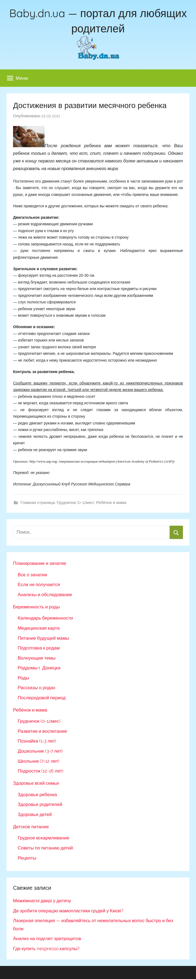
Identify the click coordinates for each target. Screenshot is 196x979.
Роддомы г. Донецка (39, 667)
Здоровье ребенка (37, 794)
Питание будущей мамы (43, 638)
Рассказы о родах (36, 687)
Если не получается (39, 584)
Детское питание (31, 826)
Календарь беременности (45, 618)
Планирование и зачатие (39, 563)
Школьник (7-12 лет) (38, 761)
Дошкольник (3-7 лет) (40, 751)
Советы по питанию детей (45, 848)
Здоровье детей (35, 814)
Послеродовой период (42, 697)
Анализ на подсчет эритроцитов (47, 938)
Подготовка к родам (39, 648)
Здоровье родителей (40, 804)
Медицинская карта (39, 628)
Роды (23, 678)
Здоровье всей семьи (36, 783)
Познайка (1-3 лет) (37, 741)
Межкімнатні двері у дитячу (42, 900)
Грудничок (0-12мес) (75, 502)
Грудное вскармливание (43, 838)
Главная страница (38, 502)
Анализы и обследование (45, 594)
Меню (17, 78)
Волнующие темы (37, 658)
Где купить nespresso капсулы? (46, 948)
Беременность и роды (36, 606)
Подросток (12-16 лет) (40, 771)
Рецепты (27, 858)
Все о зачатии (32, 574)
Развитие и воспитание (42, 731)
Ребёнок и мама (111, 502)
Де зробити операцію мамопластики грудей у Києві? (68, 910)
